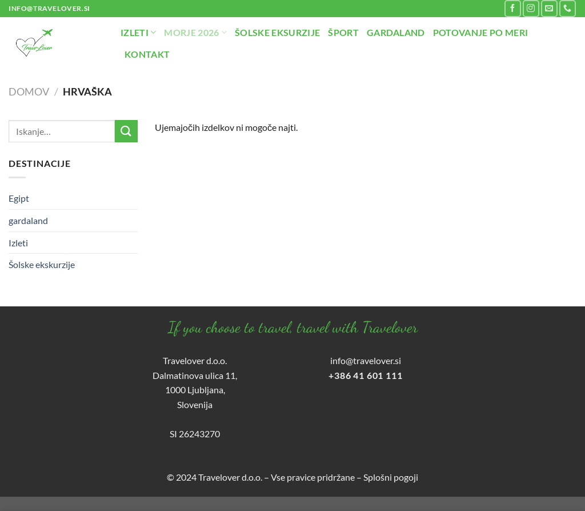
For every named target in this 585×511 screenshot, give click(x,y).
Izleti (138, 32)
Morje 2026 (195, 32)
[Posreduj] (126, 131)
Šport (343, 32)
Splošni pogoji (390, 477)
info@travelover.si (365, 360)
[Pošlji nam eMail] (549, 8)
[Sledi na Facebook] (512, 8)
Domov (29, 91)
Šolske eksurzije (277, 32)
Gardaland (396, 32)
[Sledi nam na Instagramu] (531, 8)
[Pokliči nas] (567, 8)
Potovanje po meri (480, 32)
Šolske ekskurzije (42, 264)
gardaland (28, 220)
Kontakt (147, 54)
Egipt (19, 198)
